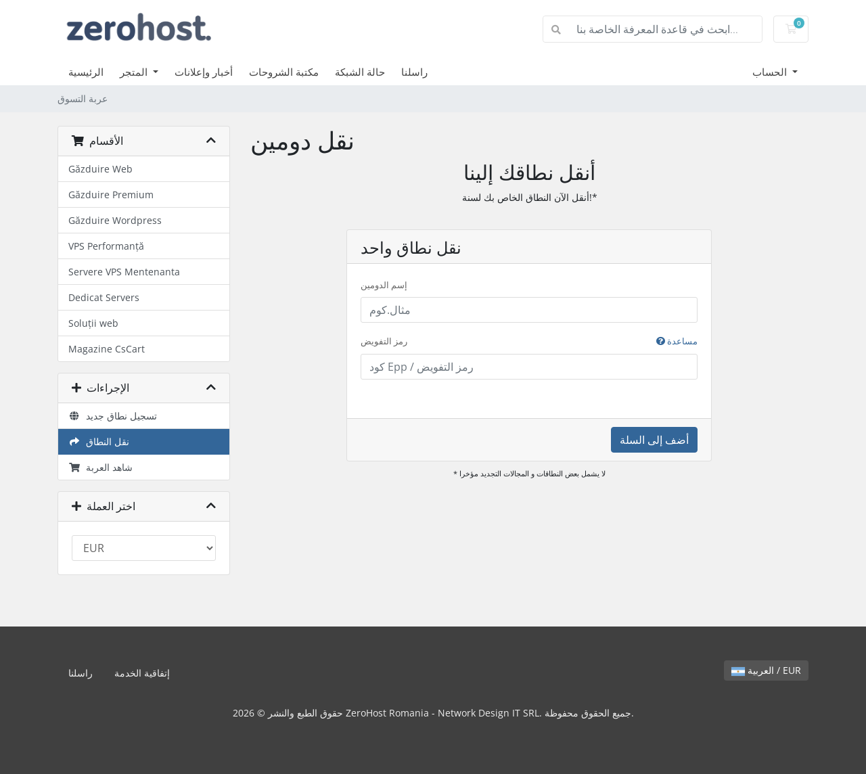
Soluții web (93, 323)
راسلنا (414, 71)
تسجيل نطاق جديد (112, 415)
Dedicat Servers (103, 297)
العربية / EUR (766, 670)
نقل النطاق (98, 441)
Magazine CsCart (106, 348)
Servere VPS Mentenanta (124, 271)
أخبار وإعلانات (204, 71)
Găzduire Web (100, 168)
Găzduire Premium (111, 194)
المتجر (135, 71)
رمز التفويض (529, 341)
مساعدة (677, 341)
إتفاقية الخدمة (142, 672)
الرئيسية (86, 71)
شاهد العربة (100, 467)
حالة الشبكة (360, 71)
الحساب (771, 71)
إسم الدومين (384, 285)
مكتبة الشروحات (284, 71)
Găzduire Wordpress (115, 220)
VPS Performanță (106, 246)
